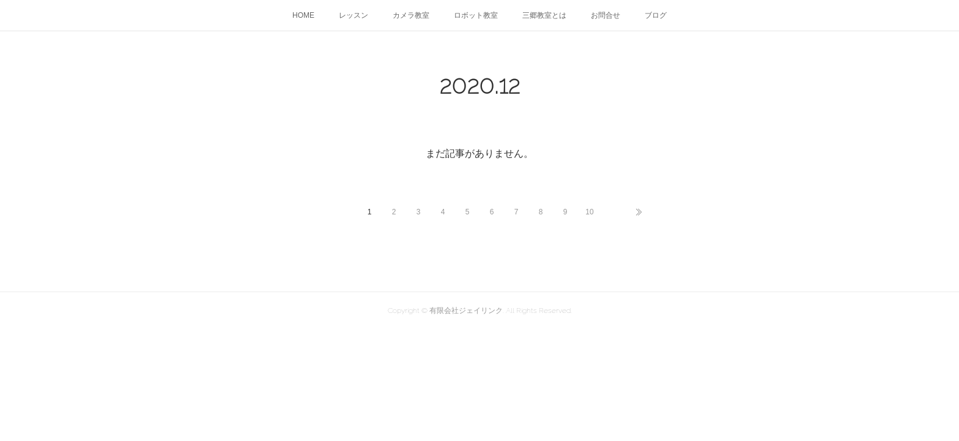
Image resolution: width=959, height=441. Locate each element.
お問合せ (605, 15)
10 (589, 212)
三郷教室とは (544, 15)
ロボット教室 (476, 15)
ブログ (656, 15)
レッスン (353, 15)
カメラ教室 (411, 15)
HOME (303, 15)
